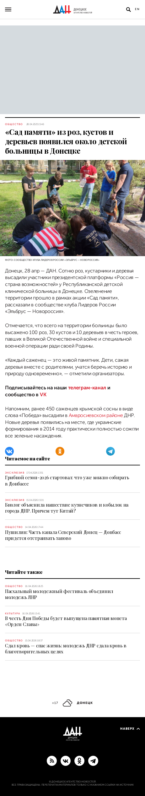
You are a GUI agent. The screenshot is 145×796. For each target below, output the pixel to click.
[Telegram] (110, 451)
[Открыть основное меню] (8, 9)
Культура (12, 613)
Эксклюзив (14, 472)
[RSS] (52, 760)
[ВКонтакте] (9, 451)
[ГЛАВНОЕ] (93, 760)
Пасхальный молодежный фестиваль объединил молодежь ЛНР (59, 594)
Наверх (130, 728)
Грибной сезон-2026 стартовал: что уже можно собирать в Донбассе (67, 480)
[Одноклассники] (60, 451)
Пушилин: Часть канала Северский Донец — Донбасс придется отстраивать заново (63, 535)
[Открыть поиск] (128, 9)
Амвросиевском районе (96, 415)
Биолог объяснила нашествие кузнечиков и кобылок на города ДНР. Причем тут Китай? (66, 508)
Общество (14, 124)
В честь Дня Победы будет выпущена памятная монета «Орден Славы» (65, 621)
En (137, 9)
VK (43, 395)
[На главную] (72, 9)
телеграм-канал (87, 388)
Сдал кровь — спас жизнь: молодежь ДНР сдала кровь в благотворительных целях (65, 648)
